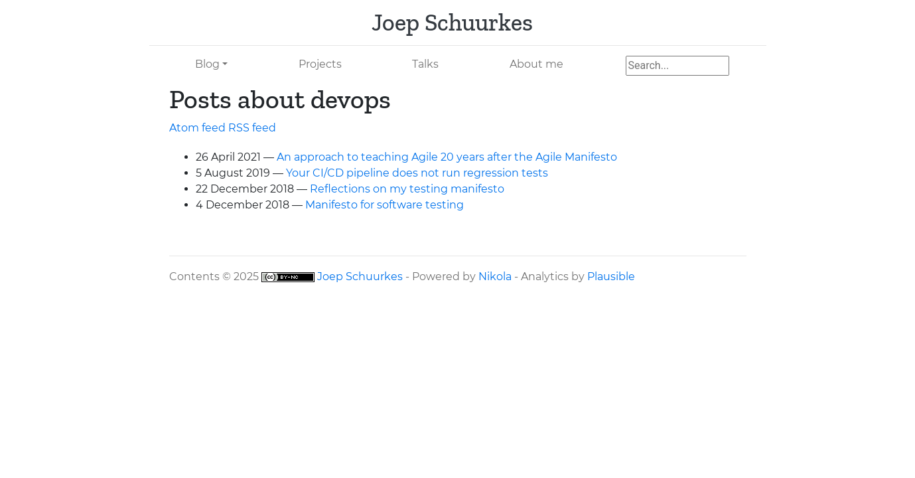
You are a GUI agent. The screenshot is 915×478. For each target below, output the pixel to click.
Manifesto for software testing (384, 205)
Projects (320, 64)
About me (536, 64)
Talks (425, 64)
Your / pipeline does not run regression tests (417, 173)
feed (252, 127)
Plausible (611, 276)
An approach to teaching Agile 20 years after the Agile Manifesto (447, 157)
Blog (207, 64)
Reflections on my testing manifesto (407, 189)
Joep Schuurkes (360, 276)
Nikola (495, 276)
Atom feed (197, 127)
